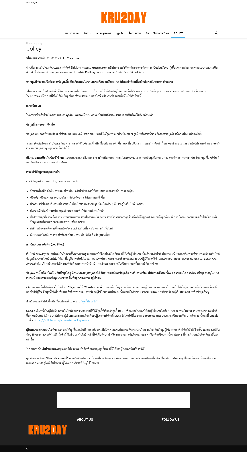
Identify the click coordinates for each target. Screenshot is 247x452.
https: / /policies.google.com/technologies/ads (61, 320)
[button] (216, 33)
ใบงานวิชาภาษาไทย (157, 33)
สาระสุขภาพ (103, 33)
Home (29, 43)
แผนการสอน (71, 33)
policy (178, 33)
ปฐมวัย (119, 33)
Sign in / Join (32, 2)
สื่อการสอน (134, 33)
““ (89, 301)
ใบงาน (87, 33)
